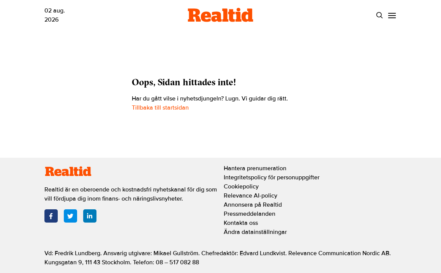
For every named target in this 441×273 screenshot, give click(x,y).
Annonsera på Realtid (253, 205)
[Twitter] (70, 216)
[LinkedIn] (89, 216)
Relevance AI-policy (250, 195)
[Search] (379, 15)
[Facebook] (51, 216)
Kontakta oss (241, 223)
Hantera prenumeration (255, 168)
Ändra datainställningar (255, 232)
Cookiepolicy (241, 186)
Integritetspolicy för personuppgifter (271, 177)
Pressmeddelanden (249, 214)
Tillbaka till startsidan (160, 107)
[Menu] (392, 15)
